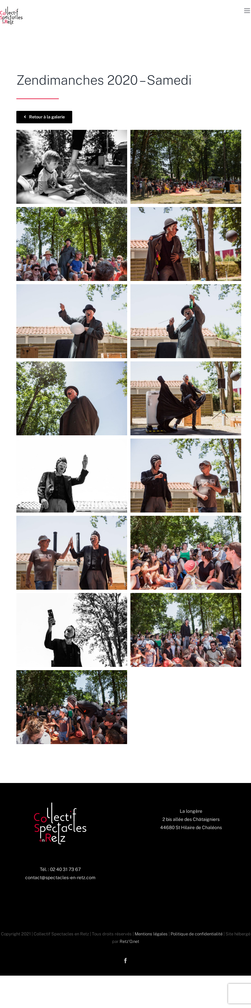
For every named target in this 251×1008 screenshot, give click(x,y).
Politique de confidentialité (197, 933)
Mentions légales (151, 933)
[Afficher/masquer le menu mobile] (247, 10)
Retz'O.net (129, 941)
